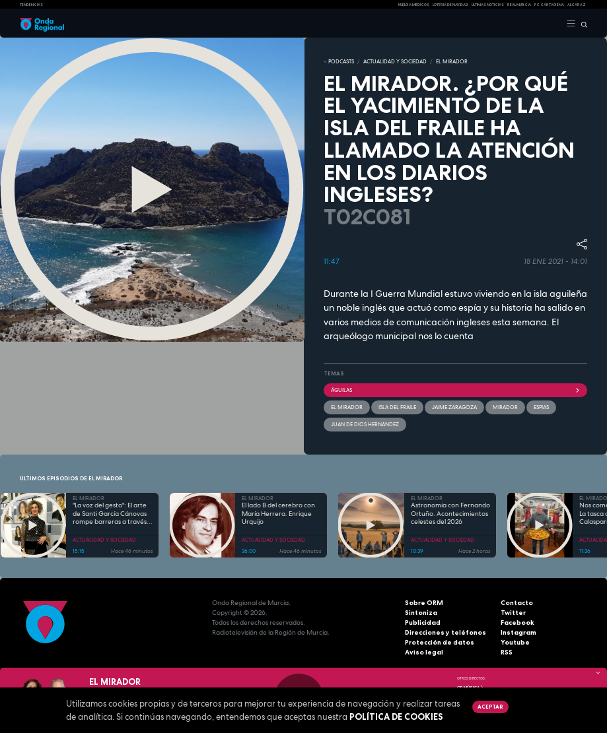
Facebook (517, 622)
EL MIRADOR (452, 61)
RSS (507, 652)
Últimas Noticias (488, 4)
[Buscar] (581, 23)
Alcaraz (576, 4)
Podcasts (341, 61)
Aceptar (490, 706)
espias (541, 407)
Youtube (515, 642)
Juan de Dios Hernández (365, 424)
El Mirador (347, 407)
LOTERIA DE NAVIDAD (450, 4)
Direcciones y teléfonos (445, 632)
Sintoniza (421, 612)
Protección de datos (439, 642)
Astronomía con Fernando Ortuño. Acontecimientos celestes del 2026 (450, 513)
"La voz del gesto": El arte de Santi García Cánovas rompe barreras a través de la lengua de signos (110, 513)
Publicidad (423, 622)
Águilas (456, 390)
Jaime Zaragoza (454, 407)
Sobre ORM (424, 602)
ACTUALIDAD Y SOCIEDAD (395, 61)
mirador (505, 407)
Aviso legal (424, 652)
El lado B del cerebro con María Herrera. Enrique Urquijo (278, 513)
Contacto (517, 602)
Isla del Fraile (397, 407)
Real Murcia (519, 4)
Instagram (518, 632)
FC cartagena (549, 4)
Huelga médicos (413, 4)
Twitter (513, 612)
